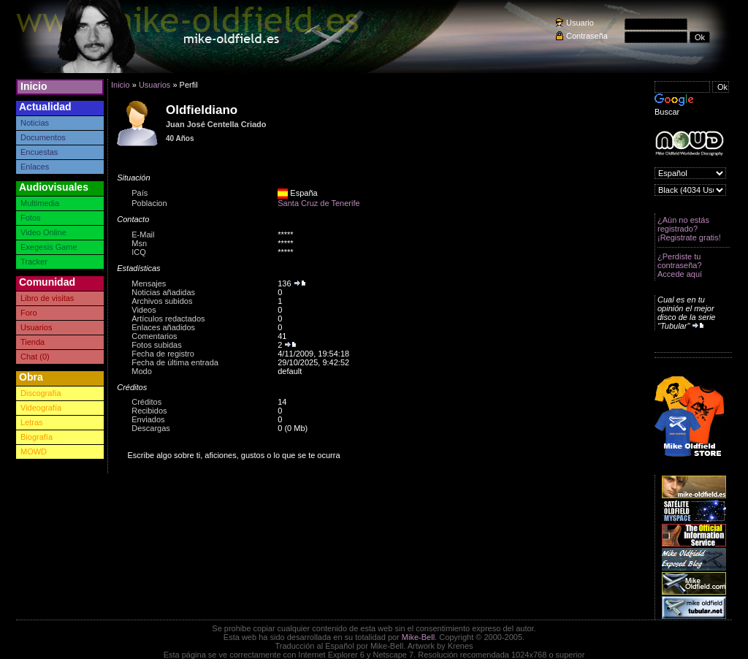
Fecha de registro (162, 353)
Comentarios (154, 336)
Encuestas (39, 152)
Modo (141, 371)
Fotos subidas (156, 344)
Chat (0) (35, 356)
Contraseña (587, 35)
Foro (28, 312)
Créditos (146, 401)
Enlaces (34, 166)
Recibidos (149, 410)
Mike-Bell (418, 637)
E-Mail (142, 234)
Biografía (36, 437)
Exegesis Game (48, 247)
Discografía (40, 393)
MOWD (33, 451)
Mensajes (148, 283)
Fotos (30, 217)
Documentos (43, 137)
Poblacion (149, 203)
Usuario (580, 22)
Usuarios (36, 327)
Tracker (33, 261)
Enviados (147, 419)
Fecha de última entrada (174, 362)
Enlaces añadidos (163, 327)
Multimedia (39, 203)
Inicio (33, 86)
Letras (31, 422)
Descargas (150, 428)
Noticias (34, 122)
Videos (143, 309)
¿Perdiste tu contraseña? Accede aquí (679, 265)
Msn (139, 243)
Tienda (32, 342)
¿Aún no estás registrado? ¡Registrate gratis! (689, 229)
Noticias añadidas (163, 292)
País (139, 192)
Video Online (43, 232)
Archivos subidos (161, 301)
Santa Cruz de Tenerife (318, 203)
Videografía (40, 407)
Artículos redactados (168, 318)
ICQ (138, 252)
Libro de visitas (47, 298)
